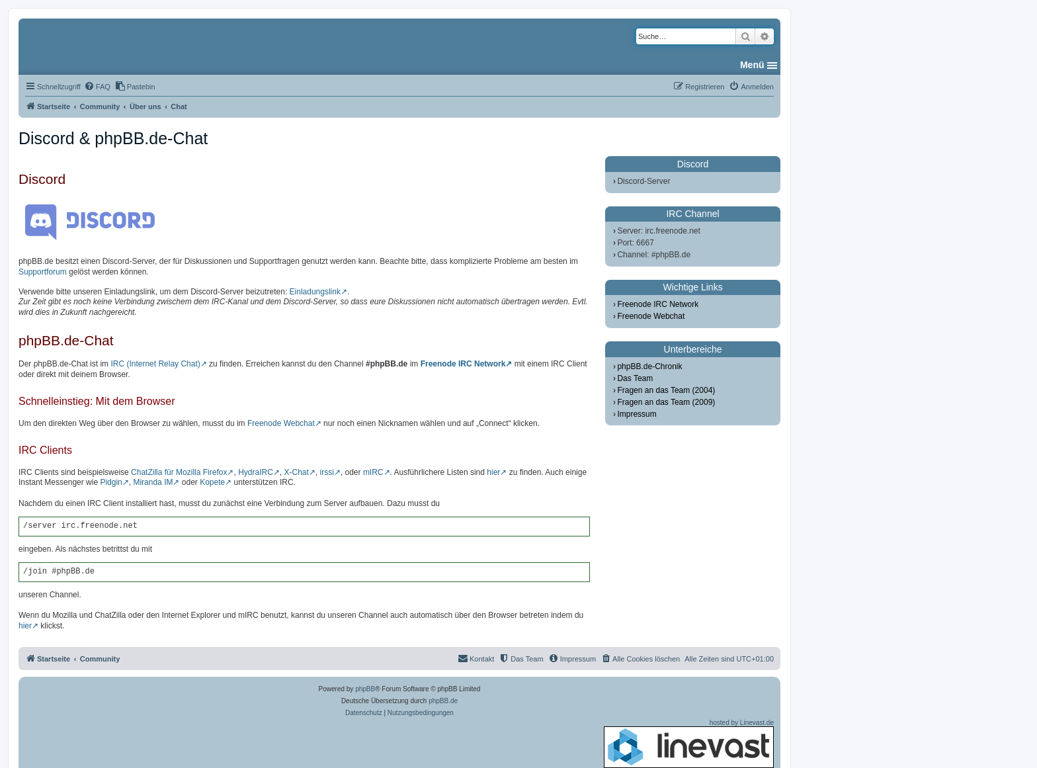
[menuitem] (97, 87)
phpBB (365, 689)
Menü (752, 65)
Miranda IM (153, 482)
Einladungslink (315, 291)
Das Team (635, 378)
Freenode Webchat (281, 423)
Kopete (212, 482)
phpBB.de (443, 700)
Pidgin (111, 482)
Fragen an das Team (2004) (666, 390)
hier (493, 472)
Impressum (636, 414)
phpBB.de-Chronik (649, 366)
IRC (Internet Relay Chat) (155, 363)
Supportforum (43, 272)
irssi (327, 472)
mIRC (373, 472)
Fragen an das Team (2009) (666, 402)
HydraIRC (255, 472)
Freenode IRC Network (463, 363)
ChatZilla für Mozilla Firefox (179, 472)
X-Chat (296, 472)
